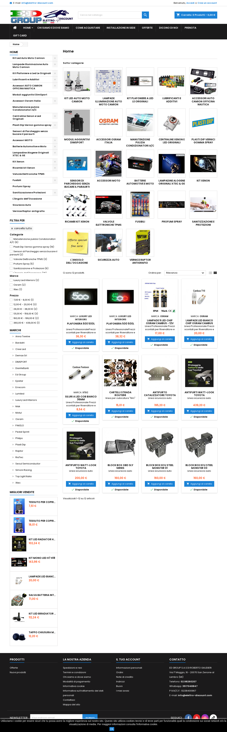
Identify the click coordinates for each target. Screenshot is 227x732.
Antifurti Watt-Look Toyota (199, 394)
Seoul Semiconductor (27, 463)
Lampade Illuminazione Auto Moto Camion (30, 66)
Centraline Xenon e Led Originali (27, 117)
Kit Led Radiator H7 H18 (42, 539)
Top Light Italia (23, 476)
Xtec (17, 289)
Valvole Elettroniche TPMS (29, 174)
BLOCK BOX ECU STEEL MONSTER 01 (160, 466)
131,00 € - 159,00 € (25, 313)
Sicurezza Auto (22, 205)
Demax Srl (21, 355)
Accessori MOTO (22, 140)
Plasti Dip (20, 444)
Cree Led (20, 349)
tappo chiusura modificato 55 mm (42, 632)
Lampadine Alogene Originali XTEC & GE (31, 154)
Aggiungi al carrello (81, 342)
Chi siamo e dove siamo (53, 28)
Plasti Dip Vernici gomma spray (32, 125)
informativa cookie (147, 724)
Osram (19, 284)
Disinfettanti (22, 368)
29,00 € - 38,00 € (25, 309)
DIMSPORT (21, 362)
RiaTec (19, 457)
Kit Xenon (18, 161)
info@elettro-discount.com (37, 2)
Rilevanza (185, 273)
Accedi (190, 2)
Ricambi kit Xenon (24, 167)
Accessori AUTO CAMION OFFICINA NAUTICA (27, 87)
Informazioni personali (129, 667)
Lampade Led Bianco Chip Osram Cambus (42, 576)
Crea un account (207, 2)
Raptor (19, 451)
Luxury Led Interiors (26, 280)
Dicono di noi (168, 28)
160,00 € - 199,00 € (26, 318)
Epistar (19, 381)
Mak (17, 406)
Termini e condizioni (74, 672)
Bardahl (19, 342)
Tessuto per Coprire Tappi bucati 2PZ (42, 502)
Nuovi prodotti (18, 672)
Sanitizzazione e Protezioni (29, 192)
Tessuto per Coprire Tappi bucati (42, 520)
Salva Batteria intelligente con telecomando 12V (42, 595)
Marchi (15, 330)
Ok (112, 729)
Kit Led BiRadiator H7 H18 (42, 613)
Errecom (20, 387)
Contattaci (69, 700)
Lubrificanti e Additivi (26, 79)
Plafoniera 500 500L (81, 323)
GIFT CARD (20, 35)
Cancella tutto (21, 228)
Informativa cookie (74, 686)
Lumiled (19, 393)
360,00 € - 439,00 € (26, 322)
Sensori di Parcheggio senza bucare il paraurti (30, 133)
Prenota (190, 28)
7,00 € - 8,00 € (23, 299)
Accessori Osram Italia (27, 101)
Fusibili (17, 180)
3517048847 (190, 686)
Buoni (119, 686)
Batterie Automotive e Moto (29, 146)
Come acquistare (88, 28)
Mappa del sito (71, 704)
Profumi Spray (22, 186)
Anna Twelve (22, 336)
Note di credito (124, 677)
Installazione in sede (121, 28)
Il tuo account (128, 659)
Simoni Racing (23, 470)
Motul (18, 412)
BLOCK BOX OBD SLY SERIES (120, 466)
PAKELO (19, 425)
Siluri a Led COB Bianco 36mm (81, 398)
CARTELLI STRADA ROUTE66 (120, 394)
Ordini (119, 672)
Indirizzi (120, 681)
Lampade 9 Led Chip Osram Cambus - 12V (160, 322)
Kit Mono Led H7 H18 (42, 558)
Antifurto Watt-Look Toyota (80, 466)
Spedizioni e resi (72, 667)
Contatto (177, 659)
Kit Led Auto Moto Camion (29, 58)
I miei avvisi (122, 690)
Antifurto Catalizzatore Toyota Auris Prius (160, 395)
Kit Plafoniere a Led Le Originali (32, 73)
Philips (19, 438)
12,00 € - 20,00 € (25, 304)
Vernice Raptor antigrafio (29, 211)
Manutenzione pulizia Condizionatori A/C (26, 108)
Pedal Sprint (22, 432)
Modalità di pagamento (76, 681)
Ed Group (20, 374)
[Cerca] (113, 15)
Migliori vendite (22, 492)
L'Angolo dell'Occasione (27, 198)
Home (27, 28)
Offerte (147, 28)
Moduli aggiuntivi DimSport (30, 94)
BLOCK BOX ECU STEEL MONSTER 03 (199, 466)
